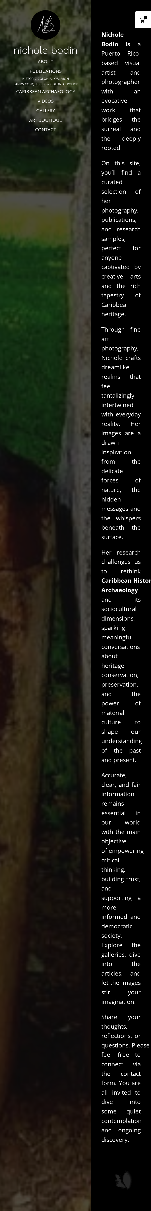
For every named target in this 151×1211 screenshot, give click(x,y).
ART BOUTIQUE (45, 120)
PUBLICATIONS (46, 71)
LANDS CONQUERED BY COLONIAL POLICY (46, 84)
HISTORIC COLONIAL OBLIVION (45, 78)
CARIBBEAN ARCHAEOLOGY (45, 91)
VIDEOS (46, 101)
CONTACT (45, 130)
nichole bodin (45, 50)
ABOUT (45, 62)
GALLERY (45, 111)
